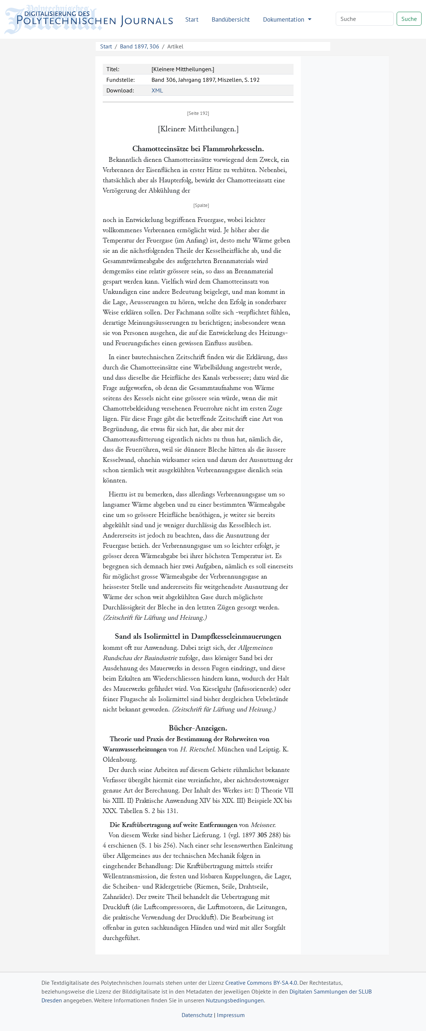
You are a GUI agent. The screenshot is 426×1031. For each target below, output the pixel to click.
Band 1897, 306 (139, 46)
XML (157, 90)
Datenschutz (197, 1015)
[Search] (365, 19)
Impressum (231, 1015)
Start (192, 19)
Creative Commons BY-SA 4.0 (261, 982)
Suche (409, 18)
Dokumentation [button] (284, 19)
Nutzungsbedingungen (235, 1000)
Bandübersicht (231, 19)
